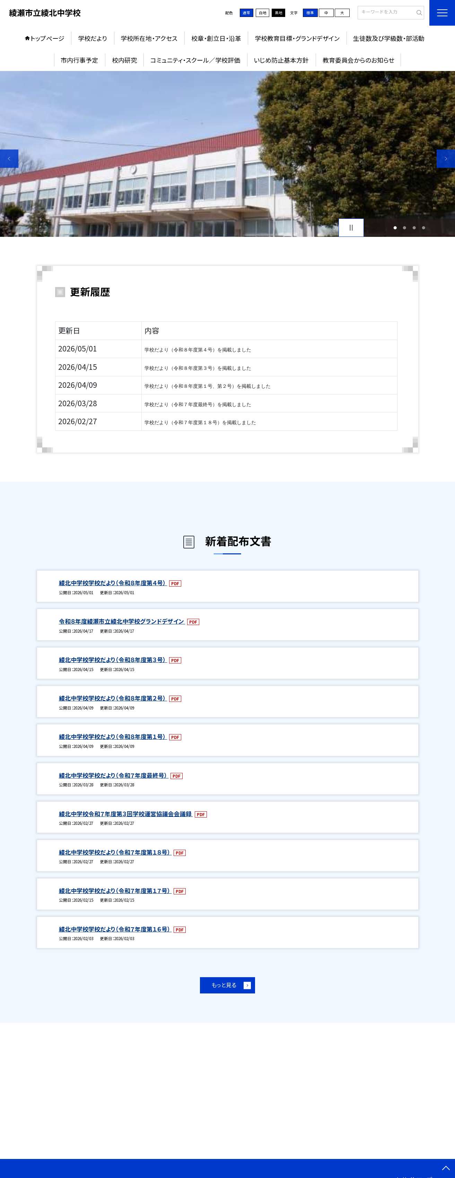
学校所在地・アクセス (149, 38)
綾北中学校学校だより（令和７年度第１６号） (115, 929)
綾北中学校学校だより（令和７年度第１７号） (115, 890)
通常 (246, 12)
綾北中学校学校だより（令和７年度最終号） (114, 775)
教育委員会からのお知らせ (358, 59)
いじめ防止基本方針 (281, 59)
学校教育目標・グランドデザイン (297, 38)
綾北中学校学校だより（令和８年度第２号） (113, 698)
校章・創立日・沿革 (216, 38)
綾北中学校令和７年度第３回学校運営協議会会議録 (126, 814)
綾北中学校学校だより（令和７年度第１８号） (115, 852)
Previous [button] (9, 159)
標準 (310, 12)
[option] (227, 154)
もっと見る (223, 985)
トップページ (47, 38)
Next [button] (446, 159)
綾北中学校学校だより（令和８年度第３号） (113, 659)
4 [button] (424, 228)
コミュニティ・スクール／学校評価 (195, 59)
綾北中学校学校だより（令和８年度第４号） (113, 583)
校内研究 (124, 59)
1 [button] (395, 228)
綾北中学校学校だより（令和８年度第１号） (113, 736)
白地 (262, 12)
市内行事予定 (79, 59)
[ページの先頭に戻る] (446, 1169)
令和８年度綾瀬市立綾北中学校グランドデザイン (122, 621)
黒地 (278, 12)
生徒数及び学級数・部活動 (389, 38)
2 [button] (404, 228)
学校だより (92, 38)
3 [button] (414, 228)
